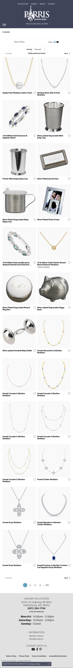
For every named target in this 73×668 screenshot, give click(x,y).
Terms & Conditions (39, 656)
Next (66, 53)
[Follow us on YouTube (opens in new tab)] (33, 649)
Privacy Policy (36, 636)
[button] (23, 4)
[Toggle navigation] (4, 24)
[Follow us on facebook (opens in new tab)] (37, 649)
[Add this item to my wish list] (34, 93)
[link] (51, 4)
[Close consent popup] (49, 664)
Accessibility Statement (58, 656)
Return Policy (36, 639)
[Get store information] (36, 612)
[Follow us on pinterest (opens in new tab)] (40, 649)
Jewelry (7, 32)
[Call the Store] (36, 608)
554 (47, 585)
